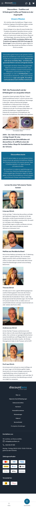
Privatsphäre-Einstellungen (18, 426)
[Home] (9, 503)
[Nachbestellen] (27, 501)
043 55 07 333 (9, 445)
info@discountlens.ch (11, 441)
